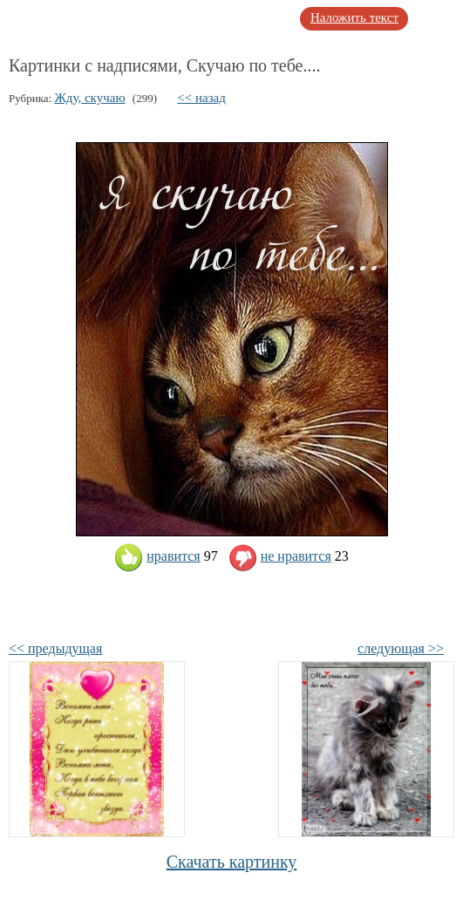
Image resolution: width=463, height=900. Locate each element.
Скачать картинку (232, 861)
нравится (157, 556)
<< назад (201, 98)
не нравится (279, 556)
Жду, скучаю (89, 98)
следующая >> (400, 648)
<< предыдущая (55, 648)
